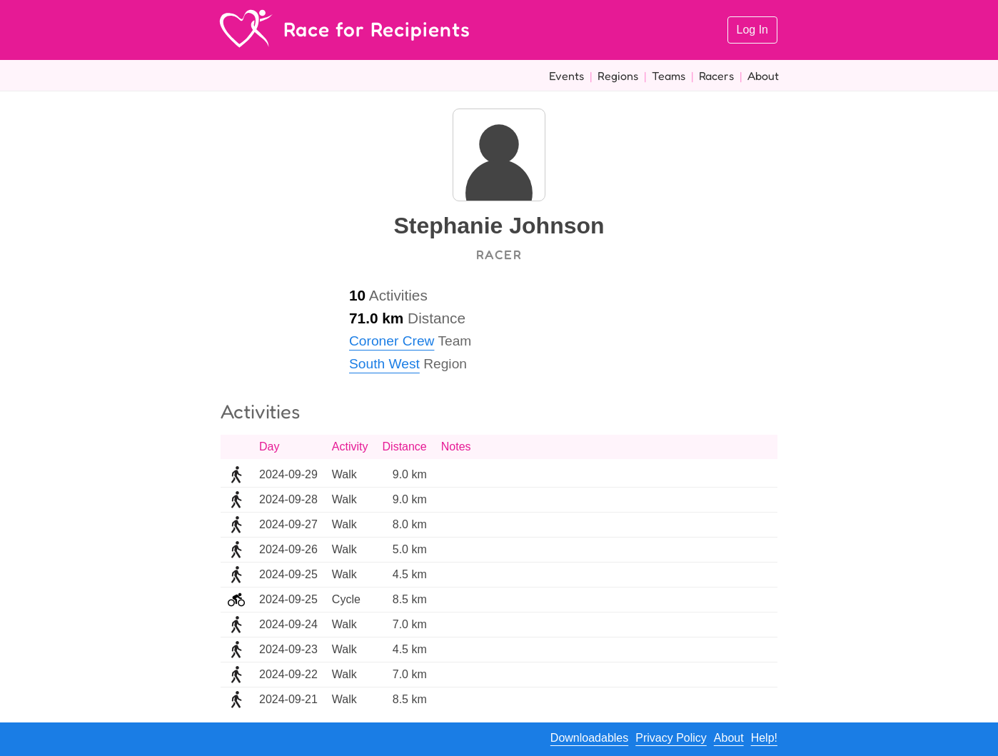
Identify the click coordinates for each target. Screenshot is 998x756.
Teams (668, 76)
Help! (764, 738)
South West (384, 363)
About (763, 76)
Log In (752, 30)
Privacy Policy (671, 738)
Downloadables (589, 738)
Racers (716, 76)
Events (566, 76)
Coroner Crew (391, 340)
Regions (618, 76)
